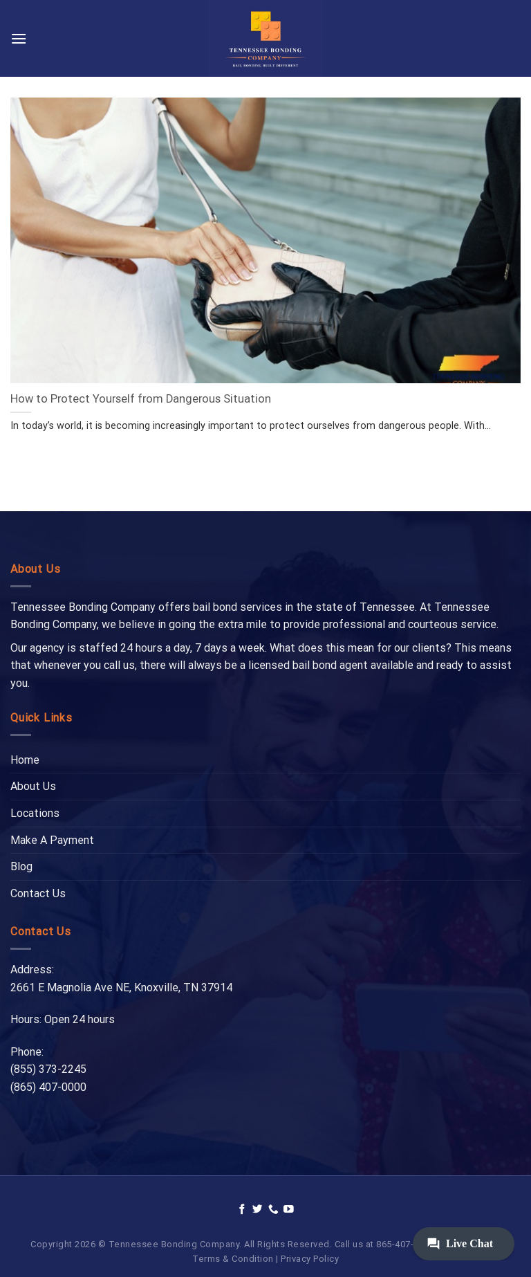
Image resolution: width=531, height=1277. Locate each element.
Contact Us (38, 893)
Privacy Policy (310, 1258)
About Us (33, 786)
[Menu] (18, 38)
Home (24, 759)
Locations (34, 813)
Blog (21, 866)
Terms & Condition (233, 1258)
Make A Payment (52, 840)
